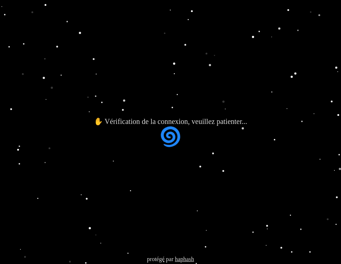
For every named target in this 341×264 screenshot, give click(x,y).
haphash (184, 259)
